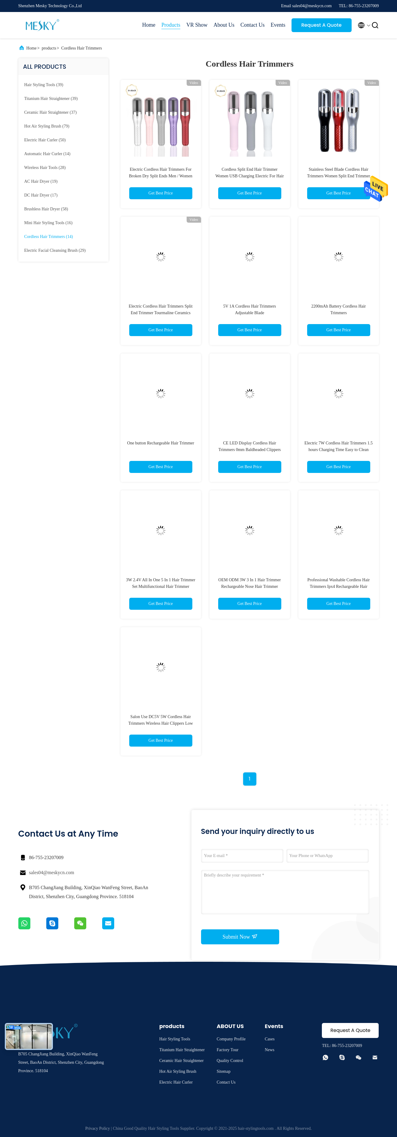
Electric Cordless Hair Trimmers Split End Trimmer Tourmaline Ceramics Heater (160, 313)
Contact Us (252, 25)
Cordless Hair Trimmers (81, 48)
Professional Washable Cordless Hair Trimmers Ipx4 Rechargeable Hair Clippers (338, 586)
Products (170, 25)
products (49, 48)
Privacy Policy (97, 1128)
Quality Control (230, 1060)
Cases (270, 1039)
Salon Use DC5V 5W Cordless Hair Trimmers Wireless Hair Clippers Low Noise (160, 723)
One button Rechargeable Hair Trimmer (160, 443)
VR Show (197, 25)
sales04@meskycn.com (51, 872)
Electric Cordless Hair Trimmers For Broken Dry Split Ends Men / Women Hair (160, 176)
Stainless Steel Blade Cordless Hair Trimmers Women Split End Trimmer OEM (338, 176)
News (269, 1050)
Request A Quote (321, 25)
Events (278, 25)
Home (148, 25)
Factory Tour (227, 1050)
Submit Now (239, 936)
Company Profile (231, 1039)
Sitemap (224, 1071)
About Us (223, 25)
